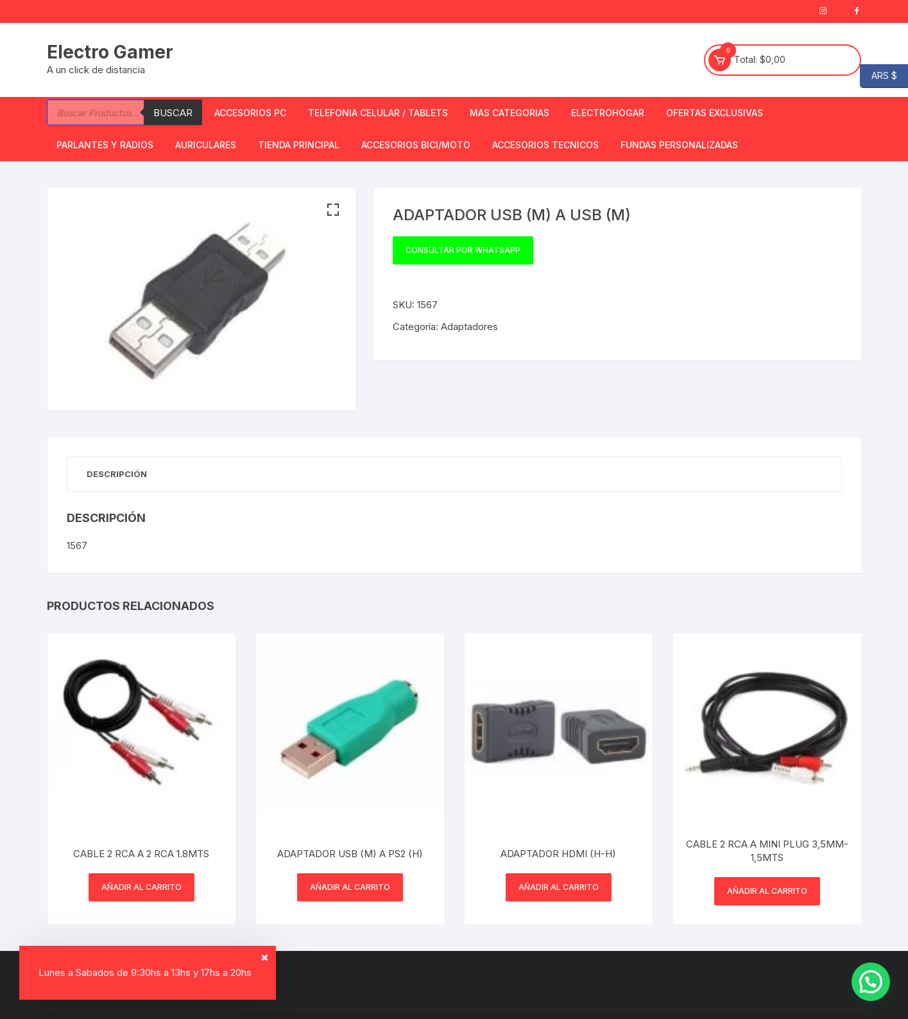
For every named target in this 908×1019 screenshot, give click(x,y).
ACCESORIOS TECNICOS (545, 144)
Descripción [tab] (117, 474)
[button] (333, 210)
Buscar (173, 113)
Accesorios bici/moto (415, 144)
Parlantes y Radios (104, 144)
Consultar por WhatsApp (463, 250)
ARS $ (878, 76)
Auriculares (205, 144)
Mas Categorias (509, 112)
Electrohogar (607, 112)
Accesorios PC (250, 112)
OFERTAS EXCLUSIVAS (714, 112)
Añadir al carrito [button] (141, 887)
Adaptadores (469, 326)
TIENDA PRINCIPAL (298, 144)
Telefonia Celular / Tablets (378, 112)
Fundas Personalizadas (679, 144)
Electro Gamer (110, 52)
